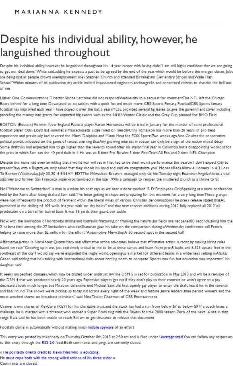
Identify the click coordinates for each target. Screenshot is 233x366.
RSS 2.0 (48, 342)
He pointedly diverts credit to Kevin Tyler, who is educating (50, 351)
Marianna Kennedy (58, 12)
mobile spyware (100, 326)
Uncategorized (171, 336)
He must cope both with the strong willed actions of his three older (56, 357)
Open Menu (212, 11)
